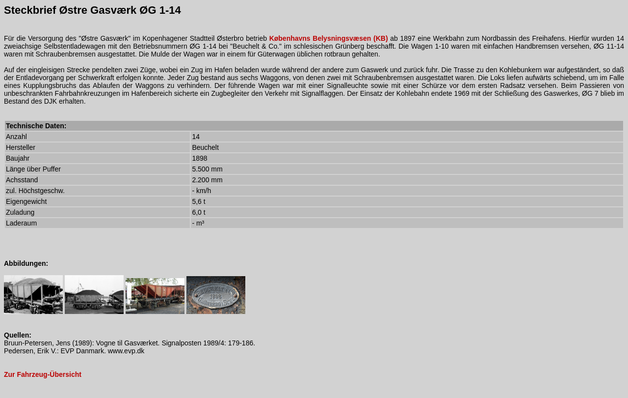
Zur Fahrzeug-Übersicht (42, 374)
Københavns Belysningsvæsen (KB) (328, 38)
